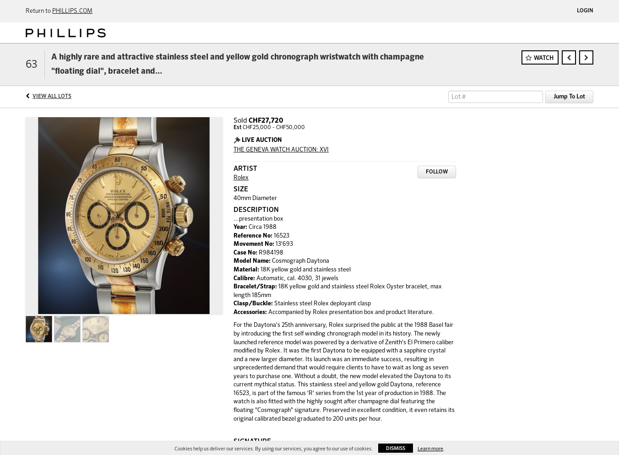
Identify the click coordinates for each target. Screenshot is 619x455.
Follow (437, 172)
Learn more (430, 448)
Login (585, 11)
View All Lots (52, 96)
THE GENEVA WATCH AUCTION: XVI (281, 150)
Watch (544, 58)
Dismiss (395, 448)
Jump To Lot (569, 97)
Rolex (241, 178)
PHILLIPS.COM (72, 11)
